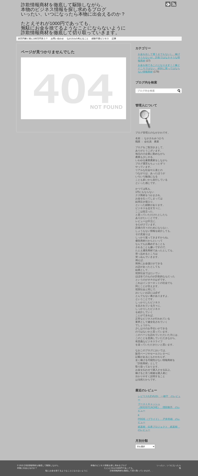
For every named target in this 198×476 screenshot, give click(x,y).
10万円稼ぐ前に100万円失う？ (33, 38)
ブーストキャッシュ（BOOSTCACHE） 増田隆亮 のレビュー (159, 407)
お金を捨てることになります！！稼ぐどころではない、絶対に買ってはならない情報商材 (159, 68)
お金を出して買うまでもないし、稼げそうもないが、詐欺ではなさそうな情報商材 (159, 57)
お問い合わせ (57, 38)
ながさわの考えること (77, 38)
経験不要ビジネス (100, 38)
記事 (114, 38)
